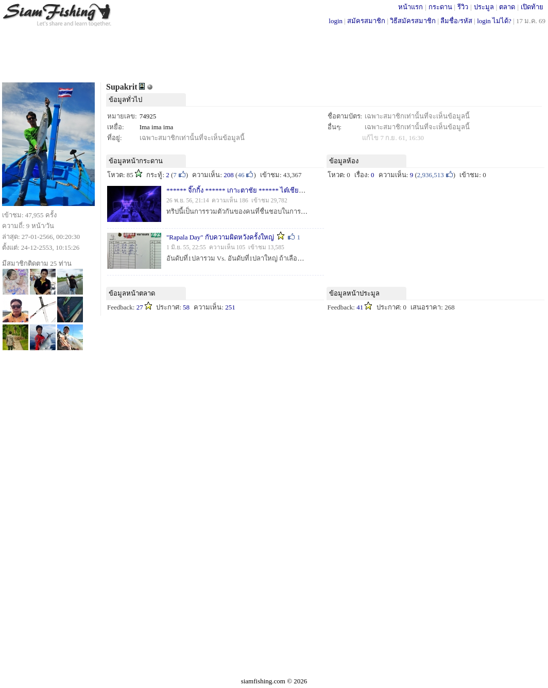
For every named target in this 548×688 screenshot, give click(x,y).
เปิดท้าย (532, 7)
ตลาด (507, 7)
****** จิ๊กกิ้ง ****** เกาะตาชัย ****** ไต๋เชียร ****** (245, 190)
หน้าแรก (410, 7)
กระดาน (440, 7)
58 (186, 307)
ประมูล (484, 7)
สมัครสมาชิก (366, 21)
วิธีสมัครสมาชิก (413, 21)
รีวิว (462, 7)
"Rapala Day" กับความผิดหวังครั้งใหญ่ (221, 237)
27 (139, 307)
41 (359, 307)
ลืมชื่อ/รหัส (456, 21)
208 (229, 175)
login (335, 21)
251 (230, 307)
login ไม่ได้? (494, 21)
